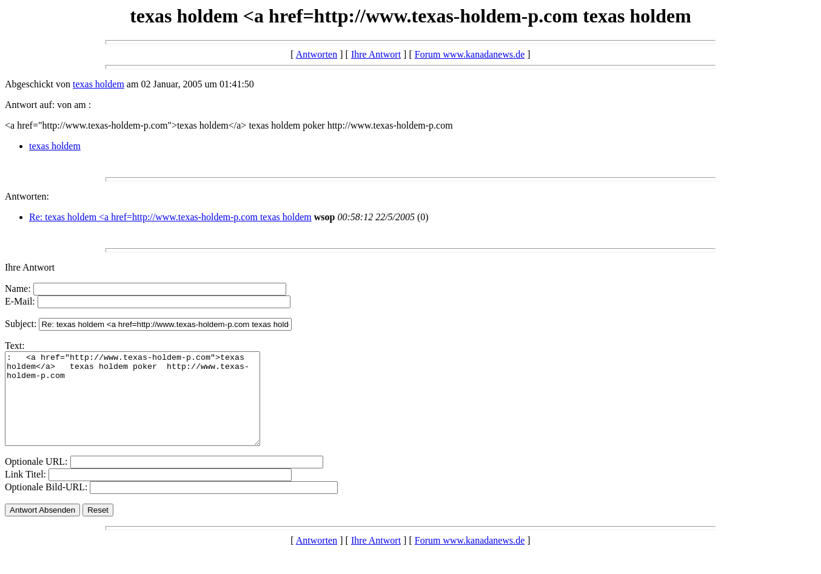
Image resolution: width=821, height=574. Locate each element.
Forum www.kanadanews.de (470, 54)
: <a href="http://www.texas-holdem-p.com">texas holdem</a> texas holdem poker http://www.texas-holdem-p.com (147, 407)
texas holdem (98, 84)
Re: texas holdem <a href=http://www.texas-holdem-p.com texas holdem (170, 217)
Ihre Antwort (376, 54)
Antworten (316, 54)
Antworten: (27, 196)
